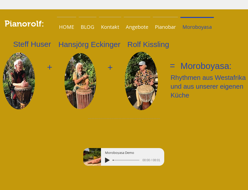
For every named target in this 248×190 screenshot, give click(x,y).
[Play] (107, 160)
